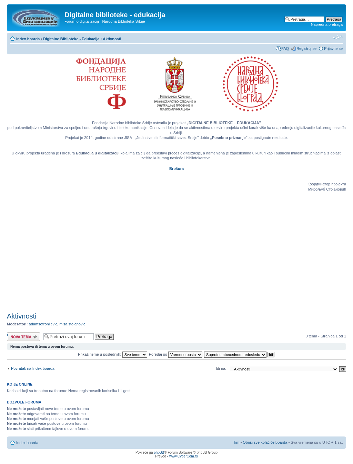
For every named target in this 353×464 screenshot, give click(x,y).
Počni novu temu (23, 336)
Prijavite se (333, 48)
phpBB (159, 452)
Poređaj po (175, 354)
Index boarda (28, 39)
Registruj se (306, 48)
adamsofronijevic (43, 324)
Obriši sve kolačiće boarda (265, 442)
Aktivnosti (112, 39)
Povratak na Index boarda (32, 368)
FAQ (285, 48)
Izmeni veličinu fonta (338, 37)
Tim (236, 442)
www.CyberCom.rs (183, 456)
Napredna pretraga (327, 24)
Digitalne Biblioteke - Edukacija (71, 39)
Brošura (176, 168)
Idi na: (221, 368)
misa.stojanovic (72, 324)
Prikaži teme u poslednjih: (112, 354)
